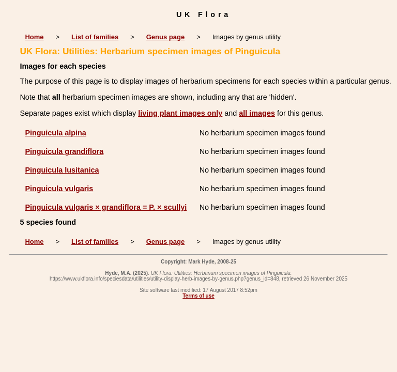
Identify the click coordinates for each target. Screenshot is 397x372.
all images (257, 113)
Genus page (165, 37)
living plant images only (180, 113)
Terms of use (198, 296)
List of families (94, 37)
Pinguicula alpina (55, 133)
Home (34, 37)
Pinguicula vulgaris (59, 188)
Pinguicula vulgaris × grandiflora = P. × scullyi (106, 207)
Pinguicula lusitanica (62, 170)
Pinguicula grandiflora (64, 151)
